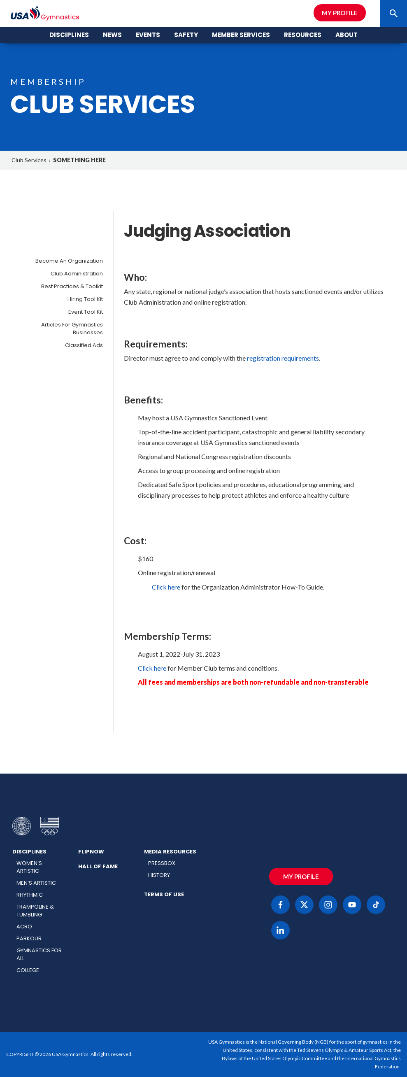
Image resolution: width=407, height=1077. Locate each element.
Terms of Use (164, 894)
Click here (166, 587)
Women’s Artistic (29, 867)
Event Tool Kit (85, 312)
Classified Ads (84, 345)
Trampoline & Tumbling (35, 910)
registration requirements (283, 358)
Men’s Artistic (36, 883)
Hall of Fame (98, 866)
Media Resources (170, 852)
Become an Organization (69, 261)
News (112, 34)
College (27, 970)
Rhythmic (29, 895)
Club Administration (77, 273)
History (159, 875)
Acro (24, 926)
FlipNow (91, 852)
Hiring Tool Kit (85, 299)
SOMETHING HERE (79, 159)
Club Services (29, 159)
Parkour (29, 938)
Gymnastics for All (39, 954)
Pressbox (161, 863)
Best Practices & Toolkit (72, 286)
